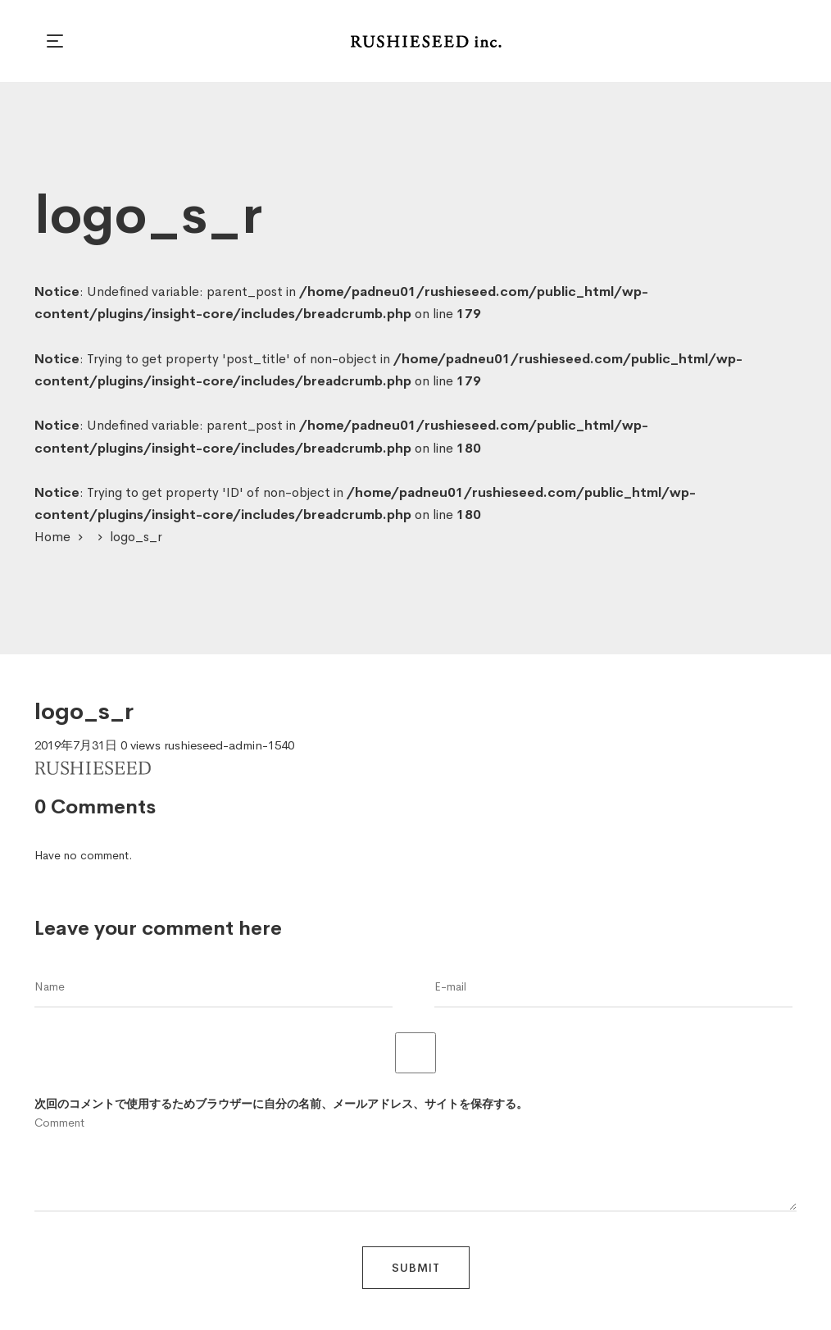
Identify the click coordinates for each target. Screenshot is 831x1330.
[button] (57, 41)
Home (52, 536)
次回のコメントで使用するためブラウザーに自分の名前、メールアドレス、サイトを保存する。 (281, 1103)
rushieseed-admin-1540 (229, 745)
